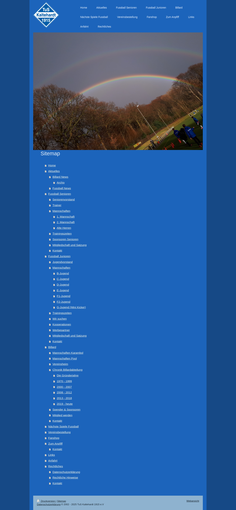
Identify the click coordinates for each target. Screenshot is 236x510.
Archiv (61, 182)
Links (51, 454)
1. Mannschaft (66, 216)
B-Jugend (63, 273)
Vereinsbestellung (59, 432)
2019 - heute (65, 403)
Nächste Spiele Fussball (63, 426)
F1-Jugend (63, 296)
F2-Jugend (63, 301)
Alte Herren (64, 227)
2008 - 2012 (64, 392)
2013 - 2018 (64, 398)
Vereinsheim (60, 364)
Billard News (60, 176)
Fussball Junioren (59, 256)
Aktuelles (54, 171)
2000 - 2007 (64, 386)
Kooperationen (62, 324)
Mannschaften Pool (65, 358)
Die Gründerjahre (68, 375)
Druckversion (46, 501)
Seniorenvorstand (64, 199)
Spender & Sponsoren (66, 409)
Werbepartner (61, 330)
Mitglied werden (62, 415)
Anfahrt (53, 460)
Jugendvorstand (63, 261)
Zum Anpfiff (55, 443)
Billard (52, 347)
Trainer (57, 205)
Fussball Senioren (59, 193)
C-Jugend (63, 278)
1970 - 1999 (64, 381)
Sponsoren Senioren (65, 239)
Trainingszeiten (62, 233)
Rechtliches (55, 466)
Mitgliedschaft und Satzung (70, 245)
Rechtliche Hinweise (65, 477)
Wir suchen (60, 318)
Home (52, 165)
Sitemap (61, 501)
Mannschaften (61, 210)
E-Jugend (63, 290)
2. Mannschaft (66, 222)
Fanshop (53, 437)
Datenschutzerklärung (66, 472)
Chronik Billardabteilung (68, 369)
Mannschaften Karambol (68, 352)
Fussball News (62, 188)
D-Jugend (63, 284)
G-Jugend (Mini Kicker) (71, 307)
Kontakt (57, 250)
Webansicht (192, 500)
